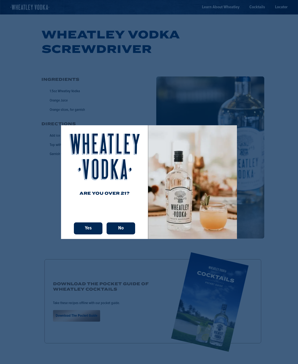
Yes (88, 228)
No (121, 228)
